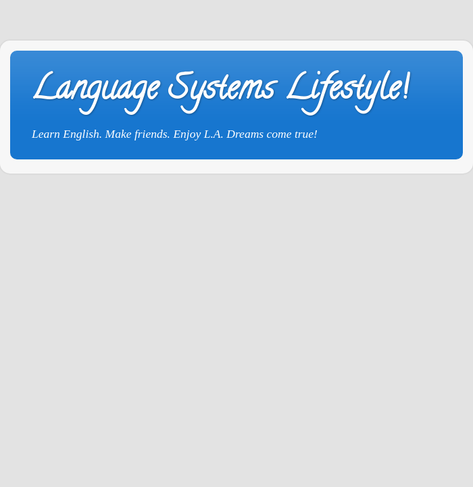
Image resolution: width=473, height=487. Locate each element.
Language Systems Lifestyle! (219, 92)
